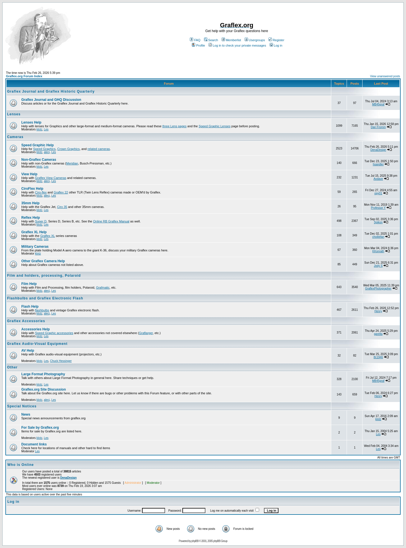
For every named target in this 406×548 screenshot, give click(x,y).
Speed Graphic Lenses (214, 126)
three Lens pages (174, 126)
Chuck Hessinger (61, 360)
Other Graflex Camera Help (43, 261)
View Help (29, 174)
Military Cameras (35, 247)
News (25, 414)
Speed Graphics (44, 149)
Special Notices (22, 406)
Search (211, 40)
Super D (40, 221)
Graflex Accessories (26, 321)
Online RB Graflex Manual (111, 221)
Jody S (378, 265)
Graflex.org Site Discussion (43, 389)
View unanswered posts (385, 76)
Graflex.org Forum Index (24, 76)
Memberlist (231, 40)
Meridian (72, 163)
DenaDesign (378, 149)
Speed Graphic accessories (54, 333)
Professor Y (378, 207)
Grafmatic (103, 287)
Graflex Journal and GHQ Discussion (51, 100)
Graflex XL (47, 235)
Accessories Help (35, 329)
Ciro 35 (62, 207)
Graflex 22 (61, 192)
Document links (34, 444)
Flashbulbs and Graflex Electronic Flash (45, 298)
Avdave (378, 178)
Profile (198, 45)
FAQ (195, 40)
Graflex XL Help (34, 232)
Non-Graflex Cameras (38, 160)
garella (378, 334)
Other (12, 367)
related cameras (99, 149)
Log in (276, 45)
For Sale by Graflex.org (40, 428)
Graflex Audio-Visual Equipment (37, 344)
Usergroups (255, 40)
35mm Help (30, 203)
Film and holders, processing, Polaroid (44, 276)
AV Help (27, 351)
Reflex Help (30, 218)
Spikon (378, 222)
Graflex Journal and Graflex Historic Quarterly (51, 91)
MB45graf (378, 104)
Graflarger (146, 333)
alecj (47, 152)
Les (46, 129)
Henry (378, 311)
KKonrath (378, 251)
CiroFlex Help (32, 189)
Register (276, 40)
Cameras (15, 137)
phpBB (195, 541)
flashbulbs (42, 310)
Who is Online (20, 465)
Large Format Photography (43, 374)
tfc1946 (378, 357)
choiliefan (378, 236)
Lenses (13, 114)
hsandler (378, 164)
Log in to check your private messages (237, 45)
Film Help (29, 284)
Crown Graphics (68, 149)
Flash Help (30, 307)
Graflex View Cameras (50, 178)
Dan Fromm (378, 127)
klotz (39, 129)
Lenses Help (31, 122)
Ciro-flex (41, 192)
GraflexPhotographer (378, 288)
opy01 (378, 193)
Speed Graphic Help (37, 145)
